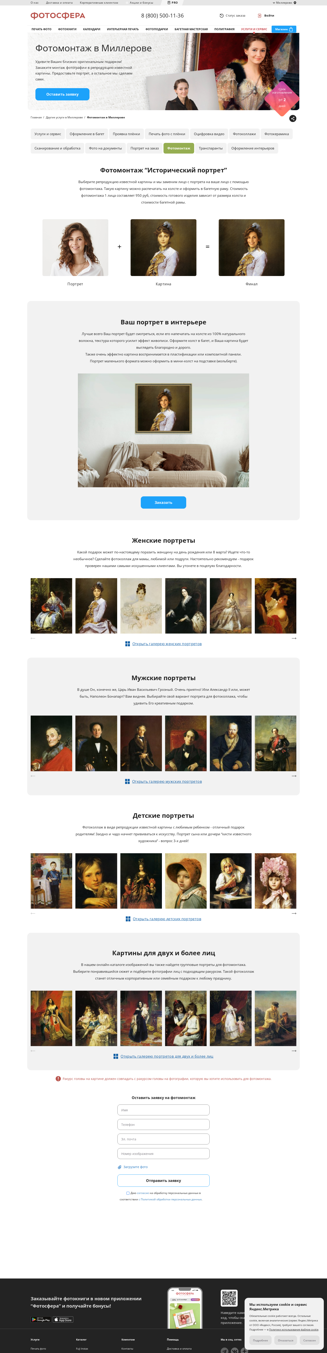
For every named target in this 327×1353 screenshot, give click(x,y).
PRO (175, 3)
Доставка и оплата (59, 3)
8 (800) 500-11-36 (162, 15)
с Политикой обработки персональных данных (170, 1199)
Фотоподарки (157, 29)
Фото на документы (105, 148)
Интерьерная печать (123, 29)
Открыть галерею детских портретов (167, 918)
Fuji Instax (82, 1348)
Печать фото (42, 29)
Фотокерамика (277, 134)
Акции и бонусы (141, 3)
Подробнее (260, 1340)
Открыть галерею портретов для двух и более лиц (167, 1056)
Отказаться (285, 1340)
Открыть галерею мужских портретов (167, 781)
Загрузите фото (136, 1167)
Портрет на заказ (145, 148)
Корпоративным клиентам (99, 3)
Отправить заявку (163, 1180)
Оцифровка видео (209, 134)
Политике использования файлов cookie (293, 1329)
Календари (91, 29)
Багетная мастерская (191, 29)
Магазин (281, 29)
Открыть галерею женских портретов (167, 643)
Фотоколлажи (244, 134)
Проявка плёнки (126, 134)
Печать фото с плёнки (167, 134)
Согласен (309, 1340)
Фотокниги (67, 29)
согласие (143, 1193)
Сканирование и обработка (57, 148)
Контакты (127, 1348)
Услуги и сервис (254, 29)
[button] (294, 638)
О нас (35, 3)
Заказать (163, 502)
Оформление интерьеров (252, 148)
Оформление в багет (87, 134)
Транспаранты (211, 148)
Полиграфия (224, 29)
